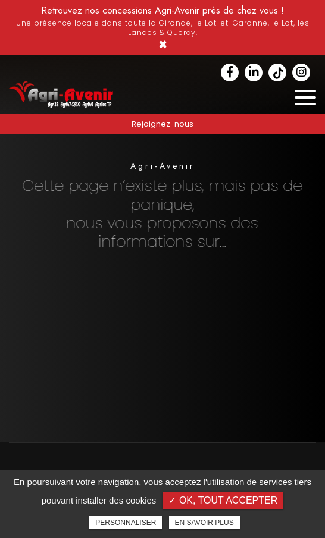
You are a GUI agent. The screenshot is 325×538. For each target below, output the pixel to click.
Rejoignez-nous (162, 124)
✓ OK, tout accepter (222, 500)
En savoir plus (204, 522)
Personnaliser (125, 522)
